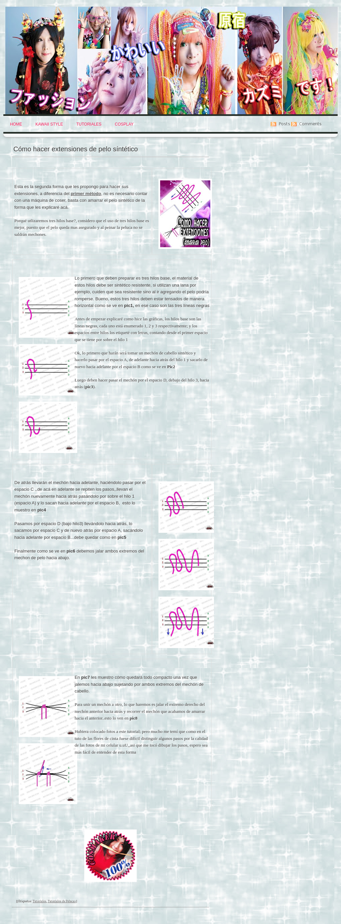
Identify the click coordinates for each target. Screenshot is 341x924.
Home (16, 124)
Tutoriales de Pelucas (62, 901)
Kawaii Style (49, 124)
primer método (86, 193)
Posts (284, 124)
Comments (310, 124)
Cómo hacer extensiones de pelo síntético (75, 149)
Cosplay (124, 124)
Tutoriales (88, 124)
